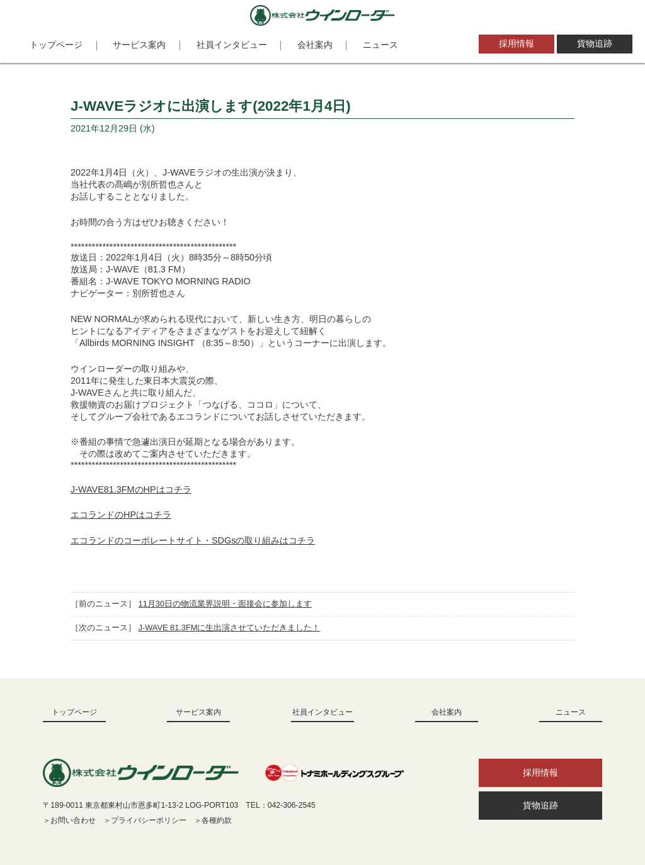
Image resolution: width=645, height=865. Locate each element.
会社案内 (315, 45)
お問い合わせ (73, 820)
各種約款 (217, 820)
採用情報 (516, 43)
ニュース (380, 45)
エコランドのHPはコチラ (121, 515)
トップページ (56, 45)
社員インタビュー (232, 45)
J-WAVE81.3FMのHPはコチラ (131, 489)
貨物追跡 (594, 43)
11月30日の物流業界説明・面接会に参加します (225, 603)
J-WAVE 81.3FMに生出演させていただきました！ (230, 627)
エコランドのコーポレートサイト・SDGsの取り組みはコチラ (193, 540)
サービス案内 (139, 45)
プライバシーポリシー (148, 820)
